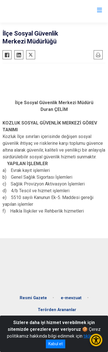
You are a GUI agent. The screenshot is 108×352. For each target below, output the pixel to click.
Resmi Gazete (33, 298)
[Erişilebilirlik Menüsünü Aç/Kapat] (96, 340)
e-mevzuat (71, 298)
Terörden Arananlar (57, 309)
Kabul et (55, 344)
